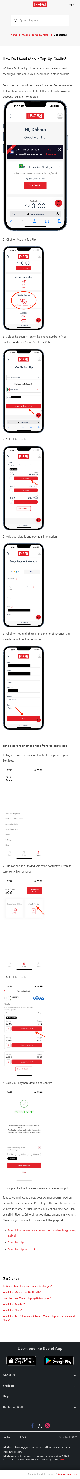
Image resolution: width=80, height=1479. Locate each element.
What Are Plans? (12, 1310)
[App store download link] (21, 1360)
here (62, 1459)
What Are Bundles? (14, 1304)
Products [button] (39, 1385)
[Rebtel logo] (40, 4)
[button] (7, 1437)
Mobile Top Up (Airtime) (35, 35)
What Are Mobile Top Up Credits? (22, 1292)
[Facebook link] (33, 1425)
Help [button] (39, 1396)
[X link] (40, 1425)
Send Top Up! (16, 1242)
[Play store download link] (59, 1360)
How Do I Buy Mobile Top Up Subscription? (27, 1298)
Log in (71, 4)
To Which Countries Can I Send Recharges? (27, 1286)
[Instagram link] (47, 1425)
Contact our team (67, 1474)
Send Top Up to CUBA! (22, 1249)
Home (14, 35)
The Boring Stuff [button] (39, 1407)
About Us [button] (39, 1375)
